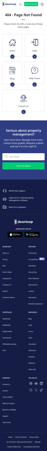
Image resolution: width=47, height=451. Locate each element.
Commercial (7, 338)
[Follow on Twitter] (36, 390)
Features (32, 247)
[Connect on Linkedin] (41, 384)
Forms (30, 331)
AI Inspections (33, 259)
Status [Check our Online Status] (10, 437)
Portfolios (7, 312)
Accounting (32, 272)
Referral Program (9, 403)
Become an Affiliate (9, 410)
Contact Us (6, 384)
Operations (32, 297)
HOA (4, 350)
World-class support (17, 191)
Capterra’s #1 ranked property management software (21, 199)
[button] (42, 4)
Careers (5, 391)
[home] (9, 4)
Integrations (7, 278)
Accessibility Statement (31, 447)
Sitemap (37, 442)
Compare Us (7, 285)
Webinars (31, 363)
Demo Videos (7, 272)
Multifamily (6, 325)
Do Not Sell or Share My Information (19, 442)
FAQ (4, 266)
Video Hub (32, 369)
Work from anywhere (17, 207)
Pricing (5, 259)
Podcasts (31, 357)
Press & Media (8, 397)
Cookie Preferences (14, 447)
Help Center (7, 422)
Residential (6, 319)
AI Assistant (32, 253)
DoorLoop (7, 247)
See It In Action (31, 4)
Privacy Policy (34, 437)
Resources (32, 312)
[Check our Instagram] (30, 390)
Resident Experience (35, 304)
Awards (5, 291)
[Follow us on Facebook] (30, 384)
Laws (30, 325)
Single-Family (7, 331)
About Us (6, 253)
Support (5, 416)
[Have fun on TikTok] (41, 390)
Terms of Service (21, 437)
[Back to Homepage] (23, 221)
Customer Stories (9, 297)
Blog (30, 319)
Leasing (31, 291)
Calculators (32, 344)
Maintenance (33, 285)
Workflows (32, 266)
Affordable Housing (9, 344)
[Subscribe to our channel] (36, 384)
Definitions (32, 350)
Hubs (30, 338)
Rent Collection (33, 278)
